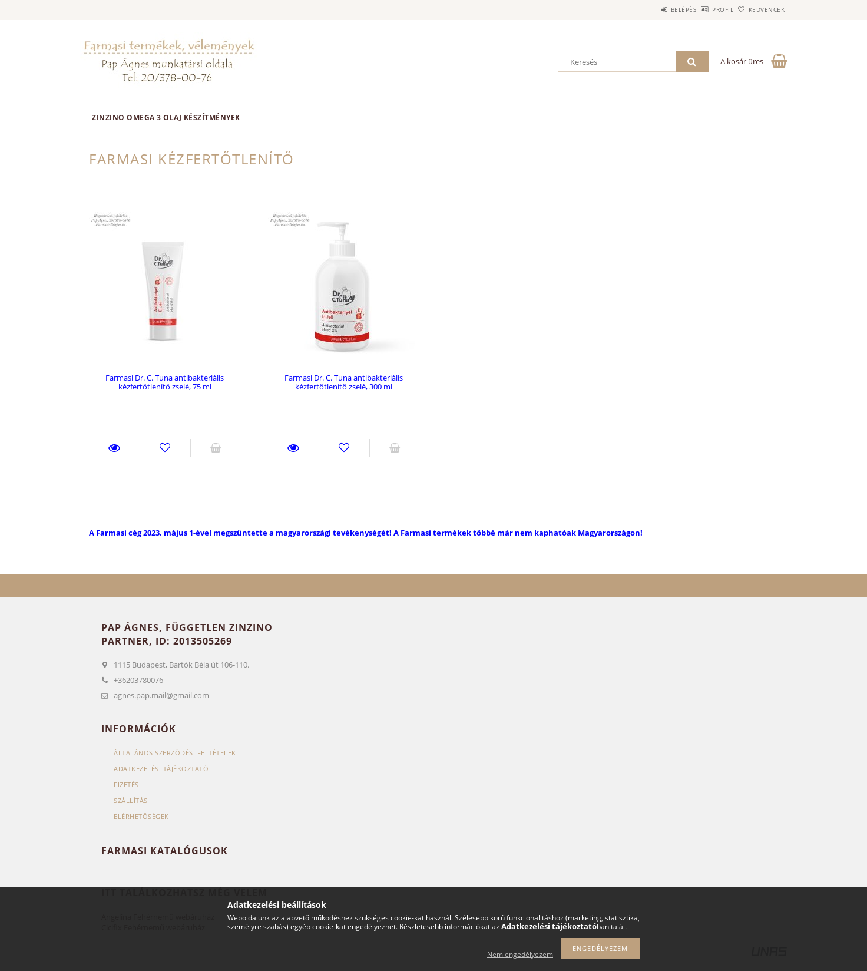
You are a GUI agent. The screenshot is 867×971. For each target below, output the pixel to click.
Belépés (651, 9)
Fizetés (126, 784)
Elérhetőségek (141, 816)
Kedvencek (760, 9)
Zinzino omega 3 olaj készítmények (166, 118)
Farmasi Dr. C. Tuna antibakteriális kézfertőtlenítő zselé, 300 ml (343, 382)
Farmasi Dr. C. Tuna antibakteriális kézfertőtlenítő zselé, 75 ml (164, 382)
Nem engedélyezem (520, 954)
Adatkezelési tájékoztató (161, 768)
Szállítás (131, 800)
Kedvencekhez (165, 448)
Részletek (114, 448)
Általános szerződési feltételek (175, 752)
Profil (703, 9)
